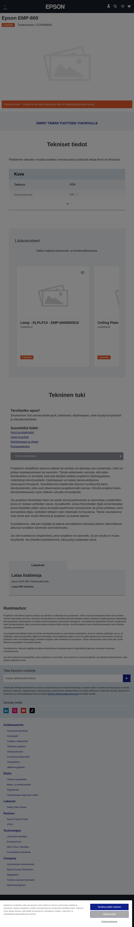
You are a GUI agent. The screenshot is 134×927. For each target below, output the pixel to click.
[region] (66, 913)
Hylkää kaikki (109, 914)
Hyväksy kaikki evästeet (109, 907)
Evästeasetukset (109, 921)
